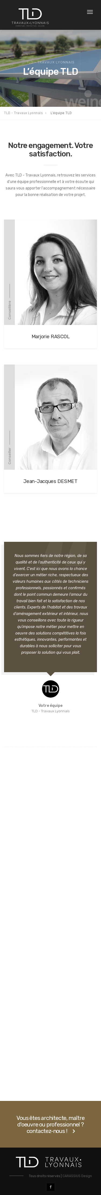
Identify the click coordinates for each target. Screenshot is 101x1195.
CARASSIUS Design (77, 1176)
